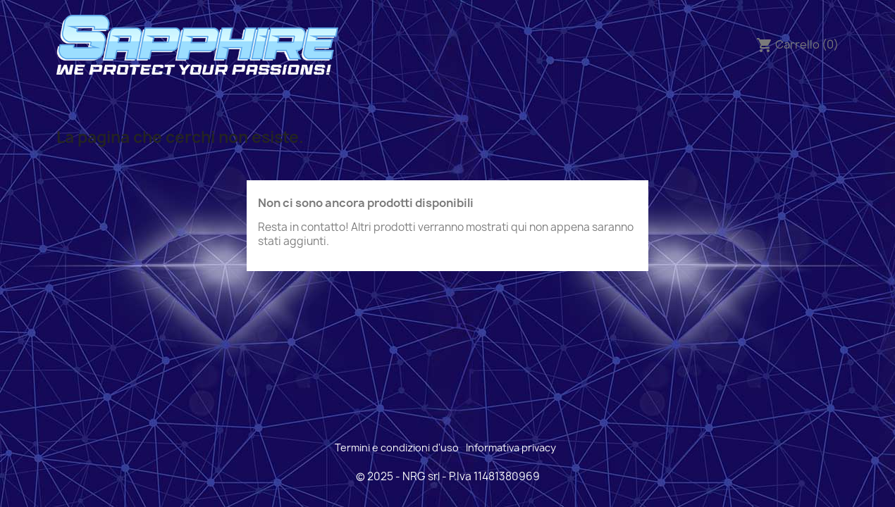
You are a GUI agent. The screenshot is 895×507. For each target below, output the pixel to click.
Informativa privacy (511, 447)
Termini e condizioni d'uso (397, 447)
